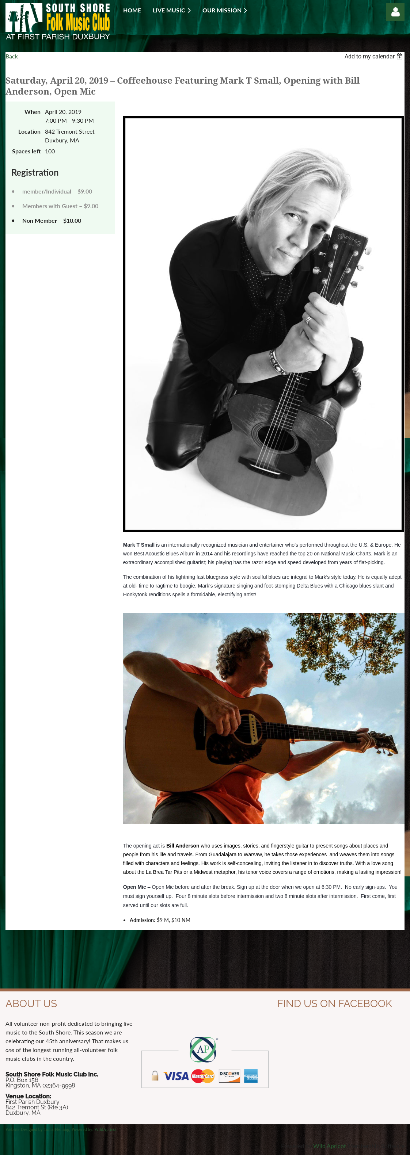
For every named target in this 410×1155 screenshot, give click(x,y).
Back (11, 56)
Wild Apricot (329, 1145)
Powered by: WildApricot (94, 1129)
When (32, 111)
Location (29, 131)
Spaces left (26, 151)
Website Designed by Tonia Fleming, (38, 1129)
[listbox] (375, 56)
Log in (395, 12)
